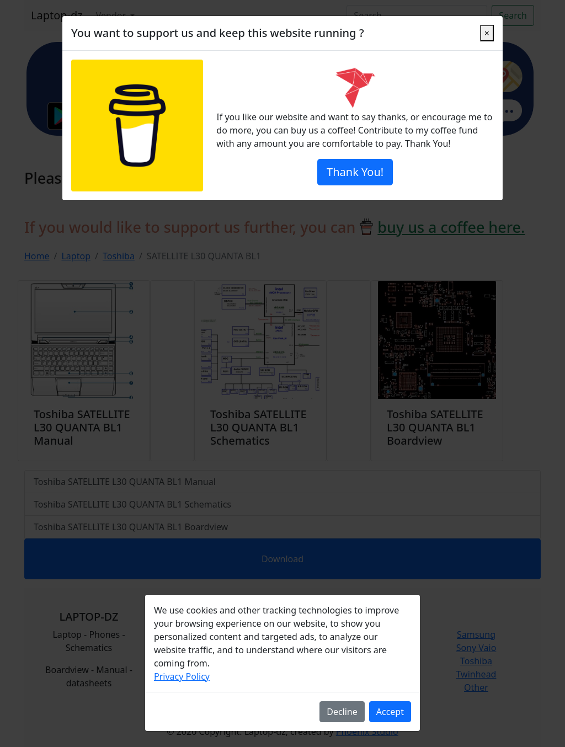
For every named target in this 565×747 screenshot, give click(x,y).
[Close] (487, 33)
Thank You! (355, 171)
